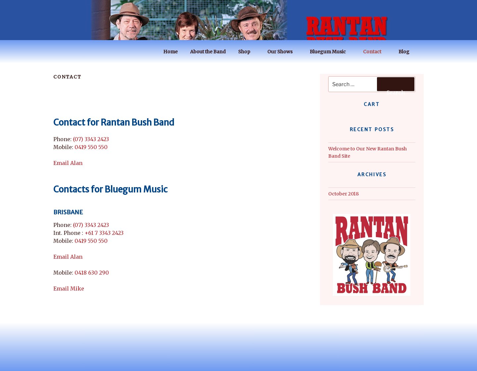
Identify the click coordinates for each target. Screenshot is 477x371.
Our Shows (283, 52)
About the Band (208, 52)
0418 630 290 (92, 272)
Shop (247, 52)
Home (170, 52)
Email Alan (67, 163)
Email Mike (68, 288)
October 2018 (343, 194)
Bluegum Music (331, 52)
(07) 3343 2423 (91, 139)
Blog (407, 52)
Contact (375, 52)
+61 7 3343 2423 (104, 233)
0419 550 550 (91, 147)
